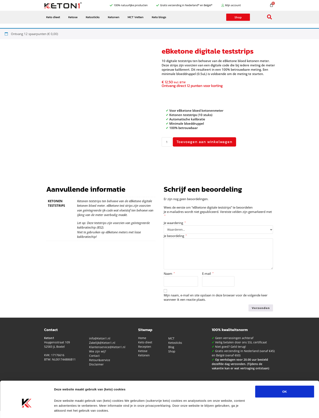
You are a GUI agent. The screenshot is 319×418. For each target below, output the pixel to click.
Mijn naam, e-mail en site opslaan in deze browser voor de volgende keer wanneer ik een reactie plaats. (215, 297)
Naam (169, 273)
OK (284, 372)
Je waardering (175, 223)
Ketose (73, 17)
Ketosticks (93, 17)
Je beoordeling (175, 236)
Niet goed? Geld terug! (230, 347)
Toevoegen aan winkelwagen (204, 141)
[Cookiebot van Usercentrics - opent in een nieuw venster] (27, 410)
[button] (269, 17)
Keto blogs (159, 17)
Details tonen (223, 410)
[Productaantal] (167, 142)
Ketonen (113, 17)
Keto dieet (53, 17)
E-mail (208, 273)
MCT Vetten (136, 17)
